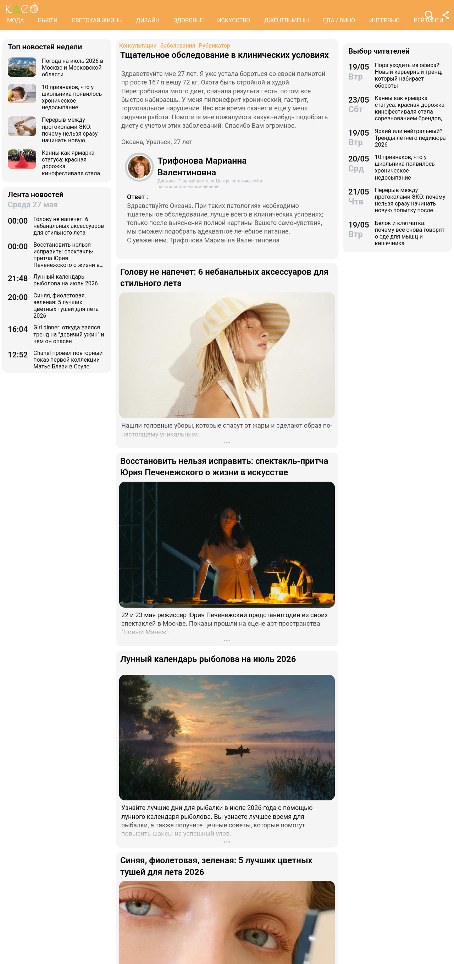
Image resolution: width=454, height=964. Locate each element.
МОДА (15, 20)
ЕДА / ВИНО (339, 20)
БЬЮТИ (47, 20)
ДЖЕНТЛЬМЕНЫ (286, 20)
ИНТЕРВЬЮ (384, 20)
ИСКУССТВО (233, 20)
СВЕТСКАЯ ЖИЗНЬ (97, 20)
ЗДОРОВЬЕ (188, 20)
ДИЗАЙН (147, 20)
